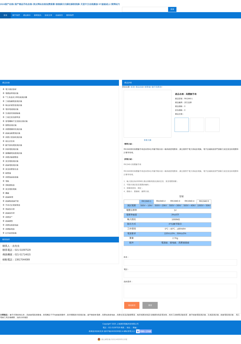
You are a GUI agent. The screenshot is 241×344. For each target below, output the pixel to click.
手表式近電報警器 (12, 205)
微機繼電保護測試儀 (13, 153)
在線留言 (59, 15)
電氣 (7, 181)
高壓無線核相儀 (11, 177)
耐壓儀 (8, 173)
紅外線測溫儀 (10, 233)
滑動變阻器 (10, 185)
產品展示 (27, 15)
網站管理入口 (129, 331)
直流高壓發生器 (11, 169)
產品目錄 (139, 87)
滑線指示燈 (10, 209)
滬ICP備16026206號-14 (113, 331)
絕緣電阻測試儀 (11, 165)
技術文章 (48, 15)
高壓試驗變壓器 (11, 157)
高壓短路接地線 (11, 225)
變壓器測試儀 (10, 125)
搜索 (172, 9)
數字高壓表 (156, 87)
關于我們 (16, 15)
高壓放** (8, 217)
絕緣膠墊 (9, 221)
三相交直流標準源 (12, 117)
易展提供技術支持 (96, 331)
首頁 (5, 15)
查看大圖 (147, 140)
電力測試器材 (10, 89)
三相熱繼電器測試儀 (13, 101)
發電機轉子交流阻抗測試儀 (16, 121)
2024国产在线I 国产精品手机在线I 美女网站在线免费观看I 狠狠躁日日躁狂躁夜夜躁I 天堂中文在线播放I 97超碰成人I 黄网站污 (60, 4)
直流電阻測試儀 (11, 161)
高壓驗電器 (10, 229)
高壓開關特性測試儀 (13, 129)
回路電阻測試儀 (11, 149)
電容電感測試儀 (11, 109)
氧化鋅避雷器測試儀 (13, 105)
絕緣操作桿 (10, 213)
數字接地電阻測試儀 (13, 145)
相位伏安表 (10, 141)
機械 (7, 193)
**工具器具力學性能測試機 (16, 97)
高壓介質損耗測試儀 (13, 137)
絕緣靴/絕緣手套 (12, 201)
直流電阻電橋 (10, 189)
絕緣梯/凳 (9, 197)
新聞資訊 (37, 15)
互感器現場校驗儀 (12, 113)
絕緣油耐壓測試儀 (12, 133)
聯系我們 (70, 15)
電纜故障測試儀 (11, 93)
